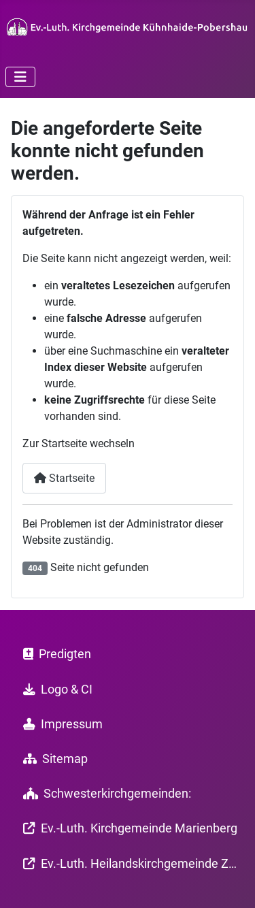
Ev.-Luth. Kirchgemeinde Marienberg (127, 828)
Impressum (60, 724)
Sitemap (53, 759)
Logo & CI (55, 689)
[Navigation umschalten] (20, 77)
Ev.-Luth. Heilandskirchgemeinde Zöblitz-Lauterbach (128, 863)
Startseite (64, 478)
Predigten (54, 654)
